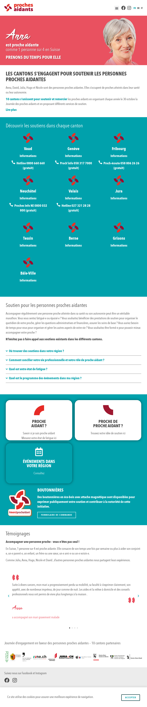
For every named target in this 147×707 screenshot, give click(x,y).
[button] (116, 8)
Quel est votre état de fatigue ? (28, 369)
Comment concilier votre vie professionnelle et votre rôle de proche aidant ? (56, 360)
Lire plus (11, 110)
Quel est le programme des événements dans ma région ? (45, 378)
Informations (28, 156)
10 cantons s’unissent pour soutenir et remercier (36, 99)
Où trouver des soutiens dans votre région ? (36, 351)
